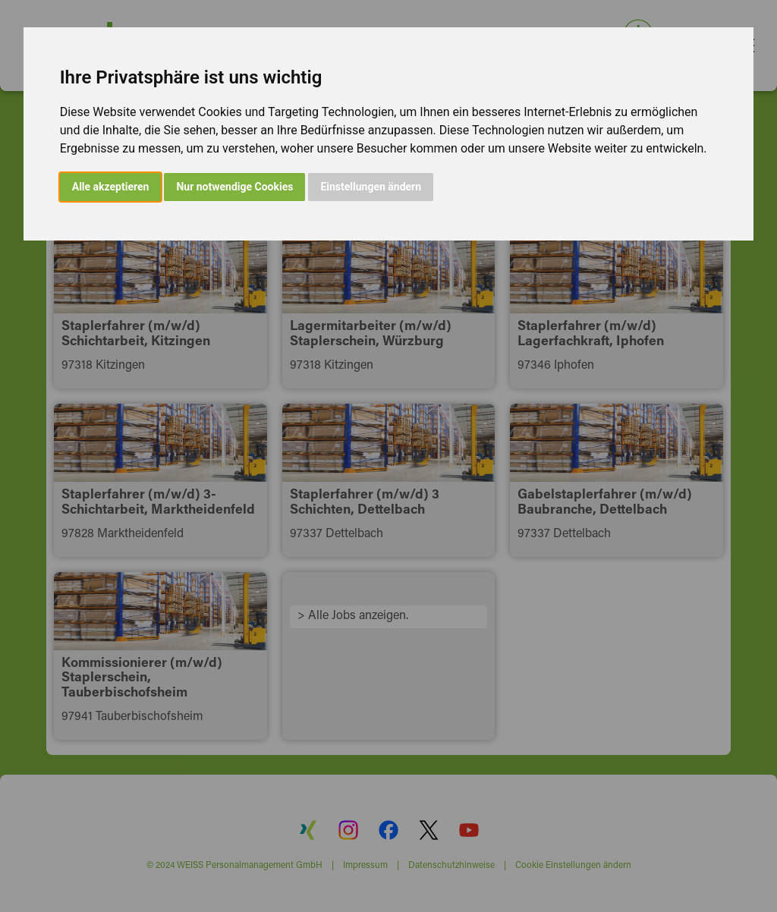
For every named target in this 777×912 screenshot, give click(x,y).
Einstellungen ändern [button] (370, 187)
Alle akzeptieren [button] (110, 187)
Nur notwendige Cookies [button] (234, 187)
